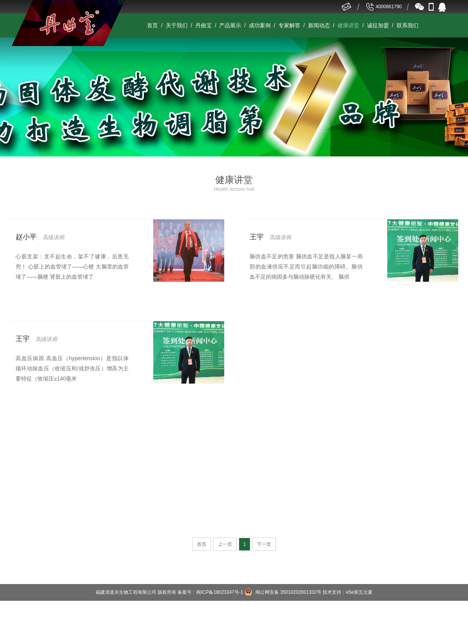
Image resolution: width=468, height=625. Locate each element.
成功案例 (260, 25)
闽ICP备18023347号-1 (219, 592)
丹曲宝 (203, 25)
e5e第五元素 (359, 592)
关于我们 (177, 25)
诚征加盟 (378, 25)
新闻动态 (319, 25)
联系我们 (407, 25)
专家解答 (289, 25)
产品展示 (230, 25)
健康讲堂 (348, 25)
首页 (152, 25)
